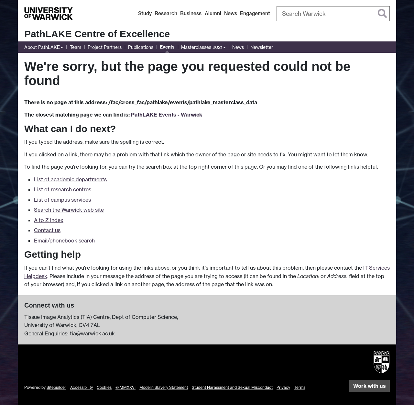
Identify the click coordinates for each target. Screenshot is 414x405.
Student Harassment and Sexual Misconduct (232, 387)
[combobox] (333, 13)
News (230, 13)
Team (75, 47)
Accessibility (81, 387)
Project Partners (105, 47)
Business (191, 13)
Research (166, 13)
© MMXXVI (125, 387)
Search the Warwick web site (69, 210)
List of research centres (62, 189)
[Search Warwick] (333, 13)
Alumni (213, 13)
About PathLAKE (42, 47)
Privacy (283, 387)
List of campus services (62, 200)
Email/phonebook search (64, 240)
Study (145, 13)
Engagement (255, 13)
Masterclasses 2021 (202, 47)
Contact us (47, 230)
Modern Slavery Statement (163, 387)
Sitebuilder (56, 387)
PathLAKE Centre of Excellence (97, 33)
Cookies (104, 387)
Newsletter (261, 47)
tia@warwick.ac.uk (92, 333)
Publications (140, 47)
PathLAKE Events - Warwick (166, 114)
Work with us (369, 386)
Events (167, 47)
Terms (299, 387)
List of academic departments (70, 179)
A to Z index (48, 220)
